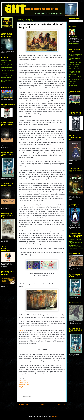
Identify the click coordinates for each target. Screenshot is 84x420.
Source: (21, 330)
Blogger (54, 416)
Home (42, 404)
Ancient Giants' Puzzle (75, 246)
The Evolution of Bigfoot (75, 77)
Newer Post (23, 404)
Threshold (4, 73)
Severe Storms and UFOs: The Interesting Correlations (75, 73)
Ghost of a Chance (6, 67)
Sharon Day (74, 36)
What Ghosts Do (73, 245)
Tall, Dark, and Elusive (7, 70)
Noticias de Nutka (24, 384)
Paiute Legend (23, 382)
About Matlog (23, 380)
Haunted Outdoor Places (76, 248)
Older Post (61, 404)
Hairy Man (22, 387)
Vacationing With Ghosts (8, 65)
